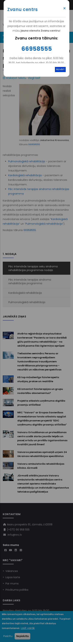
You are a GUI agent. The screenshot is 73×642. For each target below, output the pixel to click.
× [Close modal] (64, 8)
